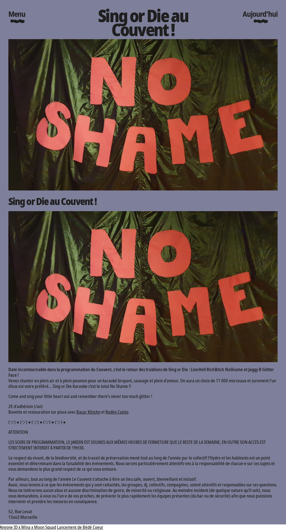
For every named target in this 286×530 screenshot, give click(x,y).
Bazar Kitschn (88, 412)
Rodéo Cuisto (117, 412)
